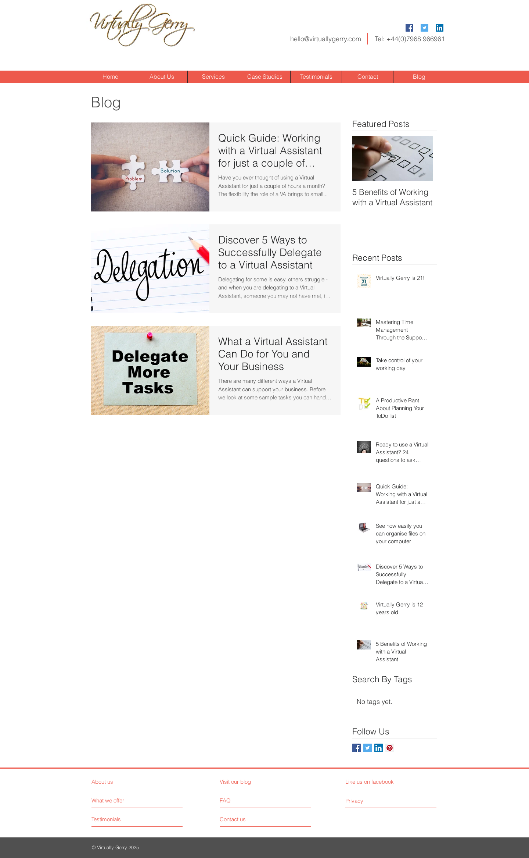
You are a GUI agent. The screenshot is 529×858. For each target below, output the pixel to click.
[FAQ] (241, 801)
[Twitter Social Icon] (424, 28)
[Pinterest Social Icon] (389, 748)
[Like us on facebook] (378, 782)
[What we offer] (119, 800)
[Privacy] (375, 801)
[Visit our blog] (252, 782)
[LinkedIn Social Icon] (439, 28)
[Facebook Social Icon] (409, 28)
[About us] (123, 782)
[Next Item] (421, 158)
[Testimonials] (119, 819)
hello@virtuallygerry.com (325, 39)
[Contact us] (247, 819)
